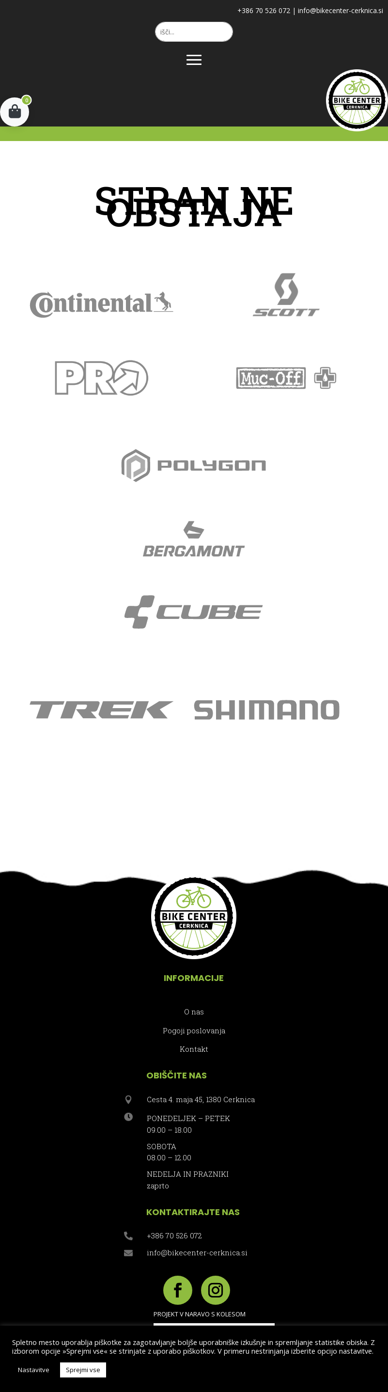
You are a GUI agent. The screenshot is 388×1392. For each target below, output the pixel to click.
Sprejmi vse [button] (83, 1369)
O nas (194, 1011)
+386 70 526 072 (263, 10)
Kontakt (194, 1049)
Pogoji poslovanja (194, 1030)
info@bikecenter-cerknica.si (340, 10)
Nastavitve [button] (33, 1369)
